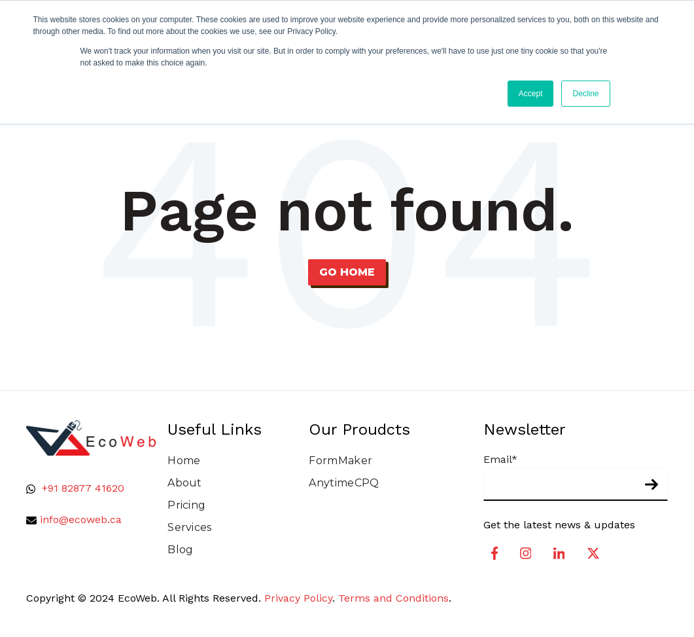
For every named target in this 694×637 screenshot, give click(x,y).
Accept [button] (531, 93)
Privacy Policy (298, 598)
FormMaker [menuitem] (340, 460)
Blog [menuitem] (180, 549)
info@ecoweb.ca (81, 519)
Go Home (347, 272)
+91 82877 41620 (83, 488)
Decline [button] (585, 93)
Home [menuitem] (183, 460)
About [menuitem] (184, 483)
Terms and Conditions (393, 598)
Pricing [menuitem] (186, 505)
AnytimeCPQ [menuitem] (344, 483)
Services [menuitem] (189, 527)
